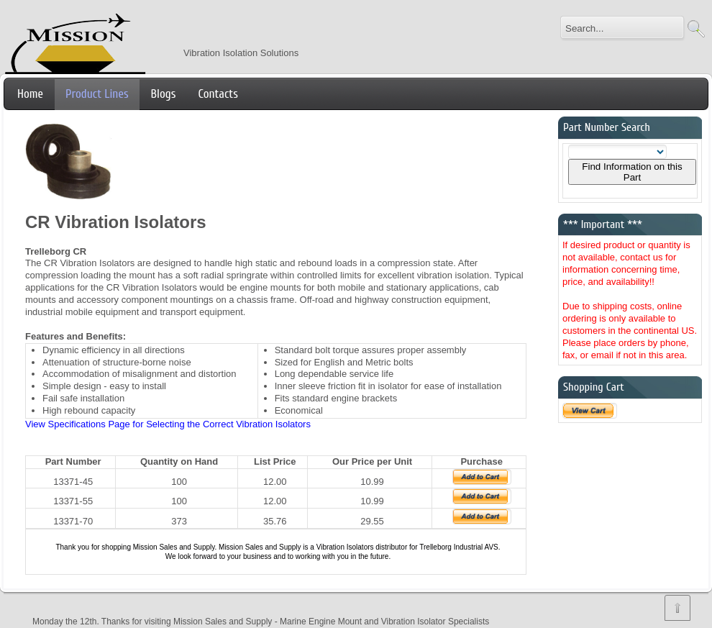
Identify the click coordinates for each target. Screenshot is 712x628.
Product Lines (97, 94)
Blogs (163, 94)
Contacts (217, 94)
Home (30, 94)
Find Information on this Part (632, 172)
